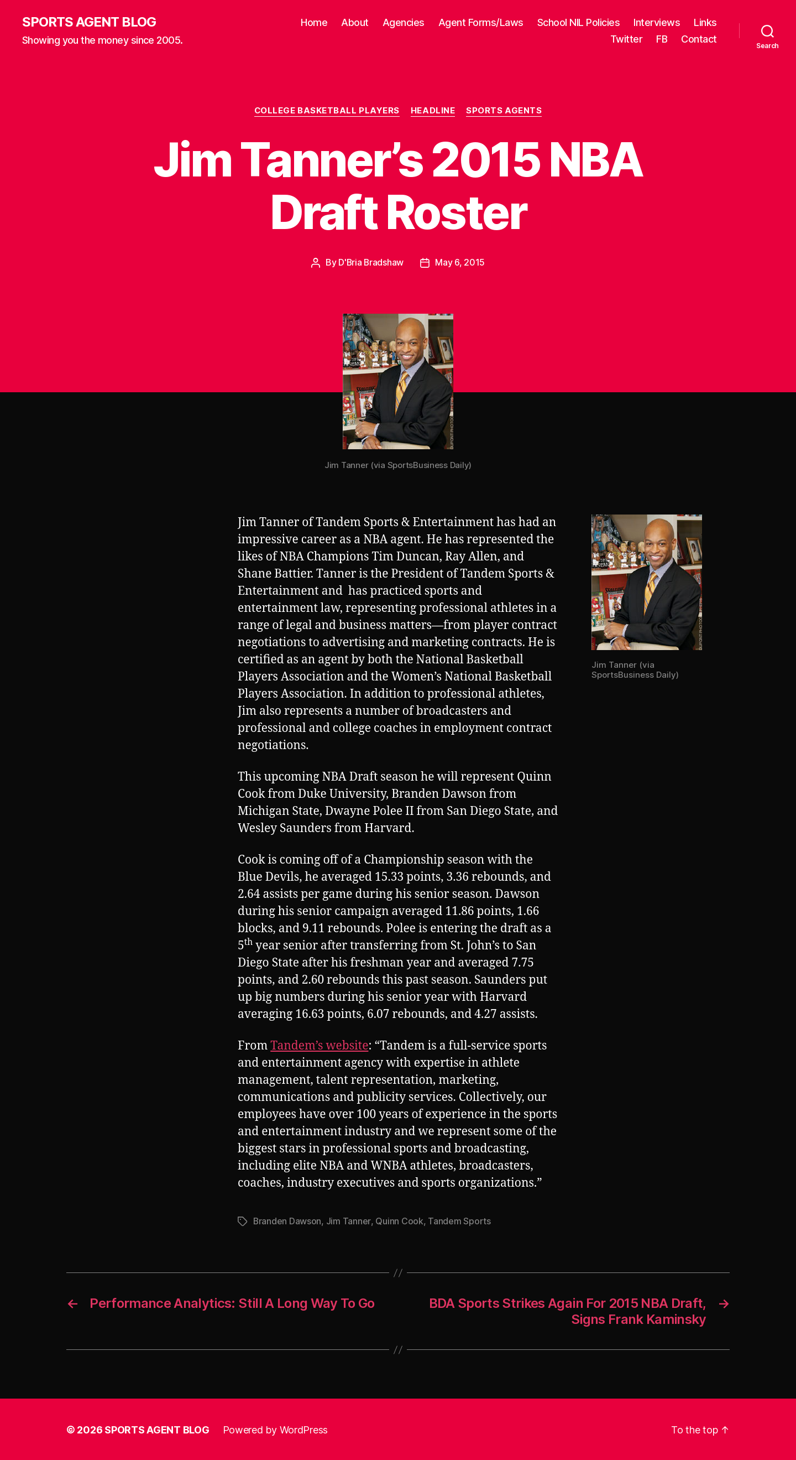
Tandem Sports (459, 1220)
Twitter (626, 39)
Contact (699, 39)
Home (314, 22)
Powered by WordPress (275, 1429)
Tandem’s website (319, 1045)
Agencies (404, 22)
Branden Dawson (287, 1220)
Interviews (656, 22)
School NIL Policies (578, 22)
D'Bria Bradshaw (371, 262)
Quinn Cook (399, 1220)
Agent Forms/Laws (480, 22)
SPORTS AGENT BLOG (89, 22)
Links (705, 22)
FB (661, 39)
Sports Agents (504, 111)
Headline (433, 111)
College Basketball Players (327, 111)
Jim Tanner (349, 1220)
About (355, 22)
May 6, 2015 (460, 262)
